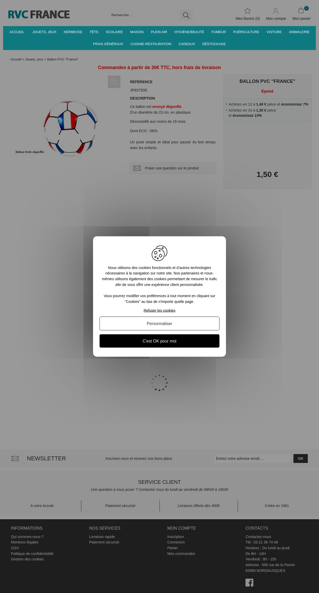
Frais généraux (108, 44)
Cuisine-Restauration (150, 44)
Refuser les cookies (159, 310)
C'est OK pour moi (159, 341)
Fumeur (218, 32)
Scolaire (114, 32)
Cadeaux (187, 44)
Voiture (274, 32)
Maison (137, 32)
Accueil (16, 32)
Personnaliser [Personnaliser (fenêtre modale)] (159, 323)
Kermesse (73, 32)
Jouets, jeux (45, 32)
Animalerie (299, 32)
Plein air (159, 32)
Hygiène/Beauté (189, 32)
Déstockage (214, 44)
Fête (94, 32)
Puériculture (246, 32)
